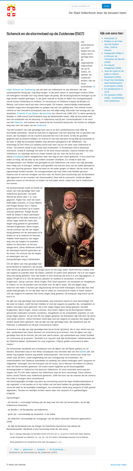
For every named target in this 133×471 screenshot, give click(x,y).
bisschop (47, 113)
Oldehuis (18, 122)
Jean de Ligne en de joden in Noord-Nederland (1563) (114, 74)
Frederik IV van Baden (27, 113)
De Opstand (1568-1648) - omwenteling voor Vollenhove (114, 98)
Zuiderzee (41, 125)
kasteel (82, 351)
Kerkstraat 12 (110, 38)
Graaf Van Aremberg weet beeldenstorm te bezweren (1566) (114, 83)
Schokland (18, 156)
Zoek (106, 6)
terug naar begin (118, 464)
